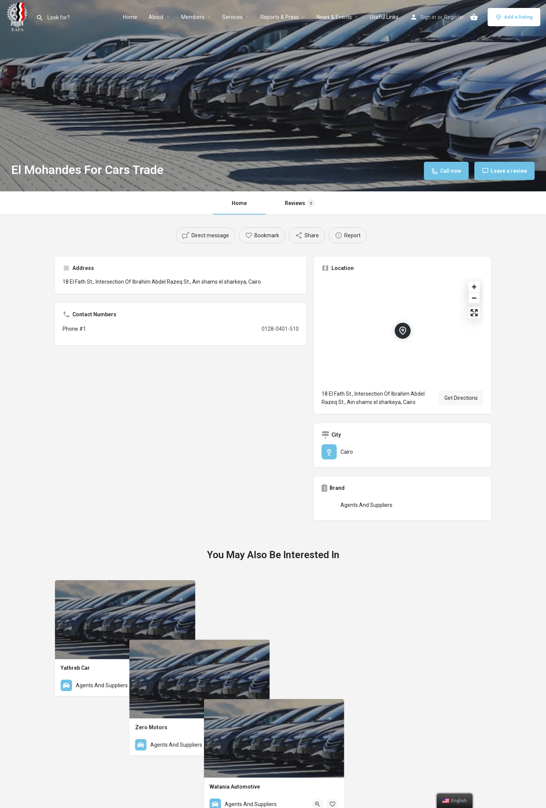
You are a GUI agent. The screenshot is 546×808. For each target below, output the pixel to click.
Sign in (428, 17)
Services (232, 17)
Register (454, 17)
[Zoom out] (474, 297)
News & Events (334, 17)
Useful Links (384, 17)
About (156, 17)
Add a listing (514, 17)
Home (130, 17)
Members (192, 17)
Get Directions (461, 398)
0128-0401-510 (280, 329)
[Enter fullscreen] (474, 312)
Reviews (299, 203)
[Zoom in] (474, 286)
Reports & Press (279, 17)
